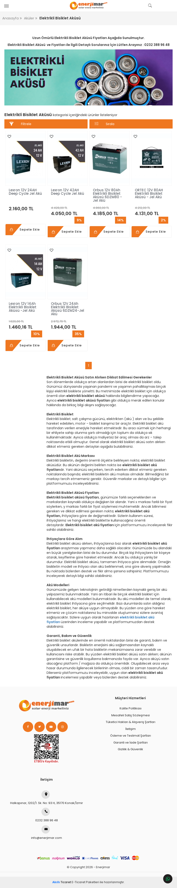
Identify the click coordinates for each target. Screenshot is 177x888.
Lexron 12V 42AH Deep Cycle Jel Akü (67, 192)
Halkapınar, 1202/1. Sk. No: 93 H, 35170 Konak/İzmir (46, 797)
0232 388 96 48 (46, 815)
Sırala (104, 124)
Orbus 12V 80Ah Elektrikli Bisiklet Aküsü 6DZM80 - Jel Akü (107, 195)
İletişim (130, 729)
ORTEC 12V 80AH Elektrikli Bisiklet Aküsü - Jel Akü (149, 193)
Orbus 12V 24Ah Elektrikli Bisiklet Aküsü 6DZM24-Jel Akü (67, 308)
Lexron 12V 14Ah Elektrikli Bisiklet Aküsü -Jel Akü (22, 307)
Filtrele (20, 124)
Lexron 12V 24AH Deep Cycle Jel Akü (25, 192)
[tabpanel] (88, 77)
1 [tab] (88, 103)
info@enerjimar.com (46, 832)
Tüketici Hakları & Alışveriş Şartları (130, 722)
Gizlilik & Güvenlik (130, 749)
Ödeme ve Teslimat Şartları (130, 735)
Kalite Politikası (131, 708)
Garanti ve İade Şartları (130, 742)
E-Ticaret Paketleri (85, 882)
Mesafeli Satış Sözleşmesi (130, 715)
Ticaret (61, 882)
